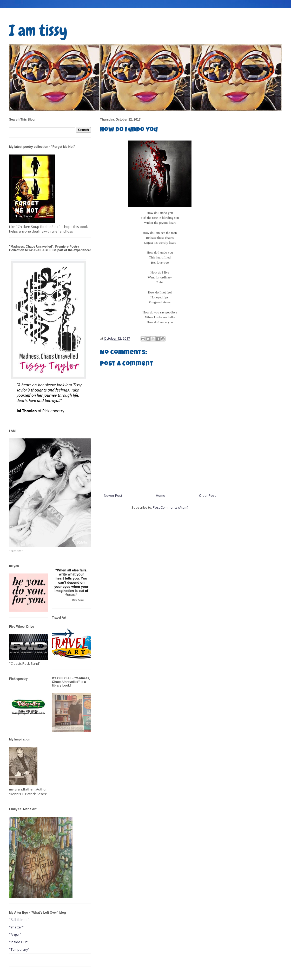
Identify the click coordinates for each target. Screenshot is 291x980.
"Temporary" (19, 949)
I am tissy (38, 30)
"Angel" (15, 934)
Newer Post (113, 495)
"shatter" (16, 927)
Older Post (207, 495)
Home (160, 495)
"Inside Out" (18, 942)
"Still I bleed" (19, 919)
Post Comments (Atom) (170, 507)
